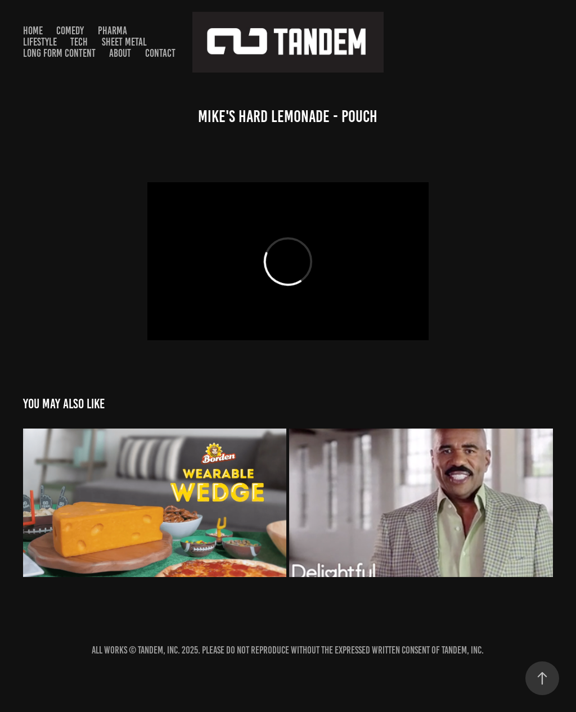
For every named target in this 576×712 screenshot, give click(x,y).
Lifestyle (40, 42)
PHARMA (112, 31)
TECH (79, 42)
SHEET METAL (124, 42)
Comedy (70, 31)
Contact (160, 53)
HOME (33, 31)
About (120, 53)
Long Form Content (59, 53)
